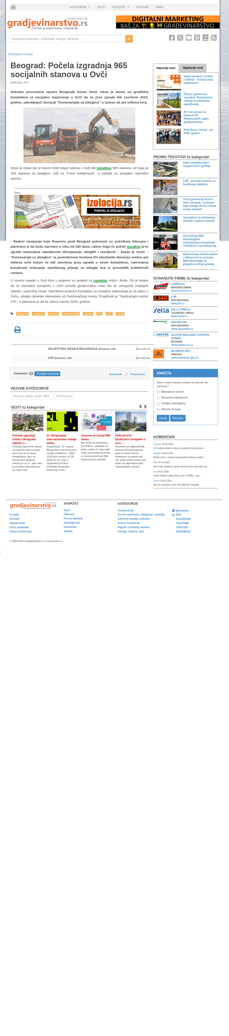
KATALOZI (142, 7)
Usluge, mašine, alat (131, 531)
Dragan (157, 444)
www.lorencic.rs (181, 290)
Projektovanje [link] (64, 396)
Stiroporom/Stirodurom (174, 397)
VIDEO (159, 7)
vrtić (109, 313)
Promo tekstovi (73, 518)
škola (120, 313)
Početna (14, 54)
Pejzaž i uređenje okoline (134, 527)
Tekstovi (69, 514)
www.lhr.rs (177, 303)
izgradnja (38, 313)
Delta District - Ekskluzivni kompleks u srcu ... (130, 439)
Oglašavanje (17, 523)
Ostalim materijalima (173, 403)
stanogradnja (70, 313)
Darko (157, 480)
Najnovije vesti (166, 68)
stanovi (53, 313)
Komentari (164, 437)
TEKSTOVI (121, 8)
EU (99, 313)
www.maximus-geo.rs (185, 357)
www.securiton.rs (182, 328)
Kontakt (14, 518)
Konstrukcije (126, 510)
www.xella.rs (179, 316)
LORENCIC (178, 284)
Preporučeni (137, 374)
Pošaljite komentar (48, 373)
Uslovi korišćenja (20, 531)
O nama (14, 514)
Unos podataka (19, 527)
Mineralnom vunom (172, 391)
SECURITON (179, 322)
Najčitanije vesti (193, 67)
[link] (58, 23)
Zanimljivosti (72, 522)
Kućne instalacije (129, 523)
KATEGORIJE (80, 8)
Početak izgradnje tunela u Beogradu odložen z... (24, 439)
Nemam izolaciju (171, 409)
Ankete (68, 531)
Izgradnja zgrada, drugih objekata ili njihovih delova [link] (33, 396)
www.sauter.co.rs (182, 345)
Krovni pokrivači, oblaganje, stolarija (141, 514)
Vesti (29, 54)
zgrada (88, 313)
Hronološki (115, 374)
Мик (155, 462)
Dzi (155, 471)
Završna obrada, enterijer (134, 518)
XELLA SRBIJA (180, 309)
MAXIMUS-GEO (181, 351)
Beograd (22, 313)
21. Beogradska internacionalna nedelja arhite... (61, 439)
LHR (174, 296)
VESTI (101, 7)
